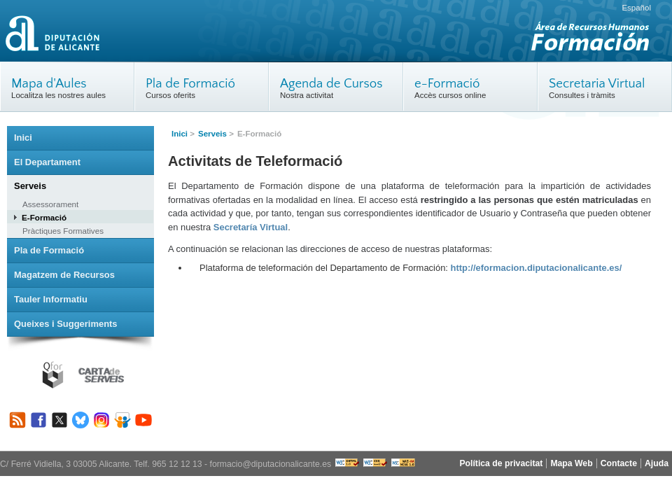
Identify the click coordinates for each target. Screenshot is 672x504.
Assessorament (50, 204)
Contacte (619, 463)
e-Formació (447, 83)
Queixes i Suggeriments (66, 323)
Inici (180, 134)
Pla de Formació (190, 83)
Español (636, 8)
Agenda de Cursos (331, 83)
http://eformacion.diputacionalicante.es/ (536, 267)
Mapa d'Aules (49, 83)
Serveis (212, 134)
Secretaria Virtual (597, 83)
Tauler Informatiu (51, 299)
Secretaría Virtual (251, 227)
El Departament (47, 162)
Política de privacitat (500, 463)
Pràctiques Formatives (63, 230)
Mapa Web (571, 463)
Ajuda (656, 463)
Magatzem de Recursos (64, 275)
